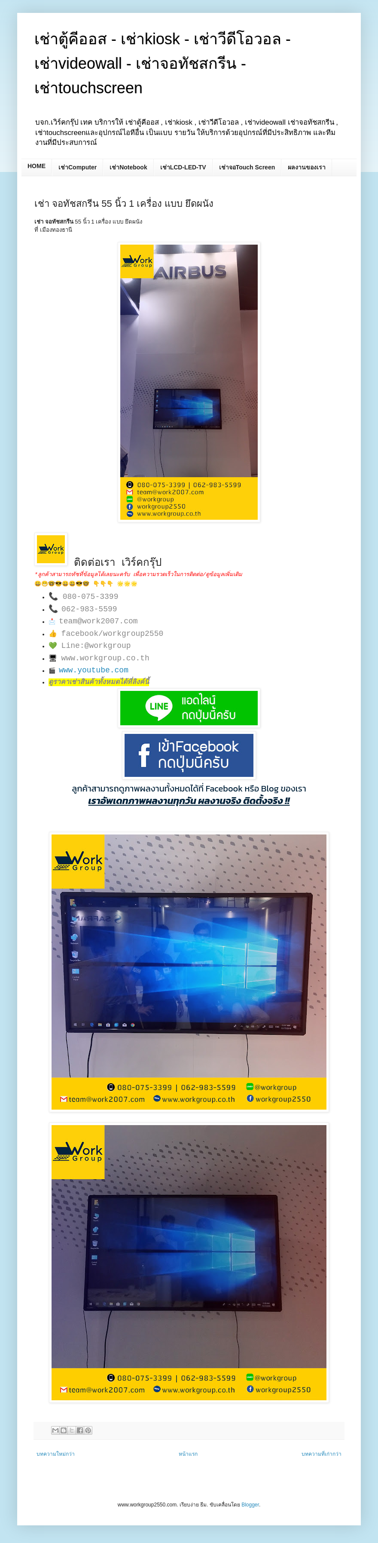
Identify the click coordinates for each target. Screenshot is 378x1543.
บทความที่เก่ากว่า (321, 1454)
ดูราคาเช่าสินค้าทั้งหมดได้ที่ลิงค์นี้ (99, 682)
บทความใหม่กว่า (56, 1454)
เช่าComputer (77, 167)
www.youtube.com (93, 670)
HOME (36, 166)
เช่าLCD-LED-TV (183, 167)
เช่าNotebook (128, 167)
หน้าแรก (188, 1454)
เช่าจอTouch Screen (247, 167)
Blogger (250, 1505)
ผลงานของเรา (307, 167)
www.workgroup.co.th (105, 658)
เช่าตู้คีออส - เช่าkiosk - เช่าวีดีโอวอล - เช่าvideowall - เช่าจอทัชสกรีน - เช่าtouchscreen (162, 63)
